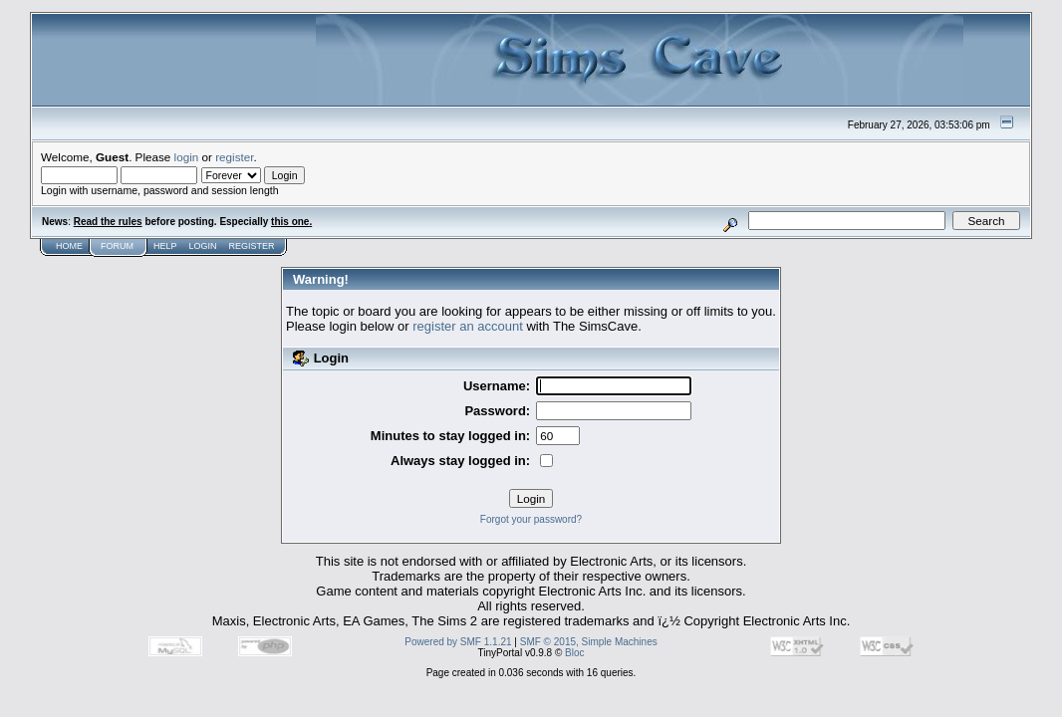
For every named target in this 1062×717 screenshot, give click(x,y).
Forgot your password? (531, 519)
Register (252, 246)
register (234, 156)
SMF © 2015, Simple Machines (589, 641)
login (186, 156)
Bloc (574, 652)
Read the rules (108, 221)
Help (165, 246)
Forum (117, 246)
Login (203, 246)
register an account (467, 326)
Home (69, 246)
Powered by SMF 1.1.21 (457, 641)
